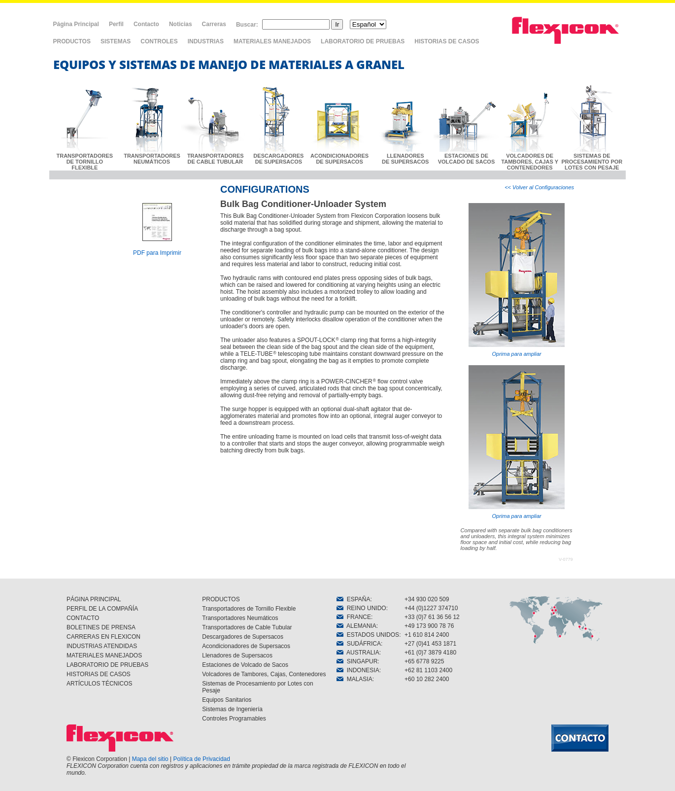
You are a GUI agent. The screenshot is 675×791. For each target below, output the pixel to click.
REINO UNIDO (361, 608)
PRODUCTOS (72, 41)
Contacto (146, 24)
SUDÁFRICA (359, 643)
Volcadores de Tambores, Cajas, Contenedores (264, 674)
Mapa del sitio (150, 759)
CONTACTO (83, 618)
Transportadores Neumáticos (240, 618)
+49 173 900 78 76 (429, 625)
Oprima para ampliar (517, 280)
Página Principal (76, 24)
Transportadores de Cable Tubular (247, 627)
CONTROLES (158, 41)
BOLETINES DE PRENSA (101, 627)
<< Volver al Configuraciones (539, 187)
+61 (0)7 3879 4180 (430, 652)
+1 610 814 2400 (427, 634)
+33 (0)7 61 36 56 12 (432, 617)
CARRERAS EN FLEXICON (103, 636)
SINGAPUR (357, 661)
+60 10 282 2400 (427, 679)
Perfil (116, 24)
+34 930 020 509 (427, 599)
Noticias (180, 24)
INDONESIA (358, 670)
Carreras (214, 24)
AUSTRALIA (358, 652)
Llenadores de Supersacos (237, 655)
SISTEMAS (116, 41)
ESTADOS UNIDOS (368, 634)
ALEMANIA (356, 625)
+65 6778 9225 (424, 661)
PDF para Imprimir (157, 252)
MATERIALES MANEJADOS (272, 41)
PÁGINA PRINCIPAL (94, 599)
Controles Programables (234, 718)
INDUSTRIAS (206, 41)
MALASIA (354, 679)
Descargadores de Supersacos (242, 636)
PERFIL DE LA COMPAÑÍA (102, 608)
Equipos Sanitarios (226, 699)
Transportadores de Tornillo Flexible (249, 608)
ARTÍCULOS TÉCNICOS (100, 683)
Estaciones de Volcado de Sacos (245, 664)
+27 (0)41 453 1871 (430, 643)
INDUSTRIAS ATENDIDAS (102, 646)
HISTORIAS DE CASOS (446, 41)
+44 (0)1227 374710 (431, 608)
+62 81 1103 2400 (428, 670)
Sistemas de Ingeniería (232, 709)
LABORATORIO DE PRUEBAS (363, 41)
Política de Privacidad (201, 759)
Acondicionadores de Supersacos (246, 646)
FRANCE (354, 617)
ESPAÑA (353, 599)
